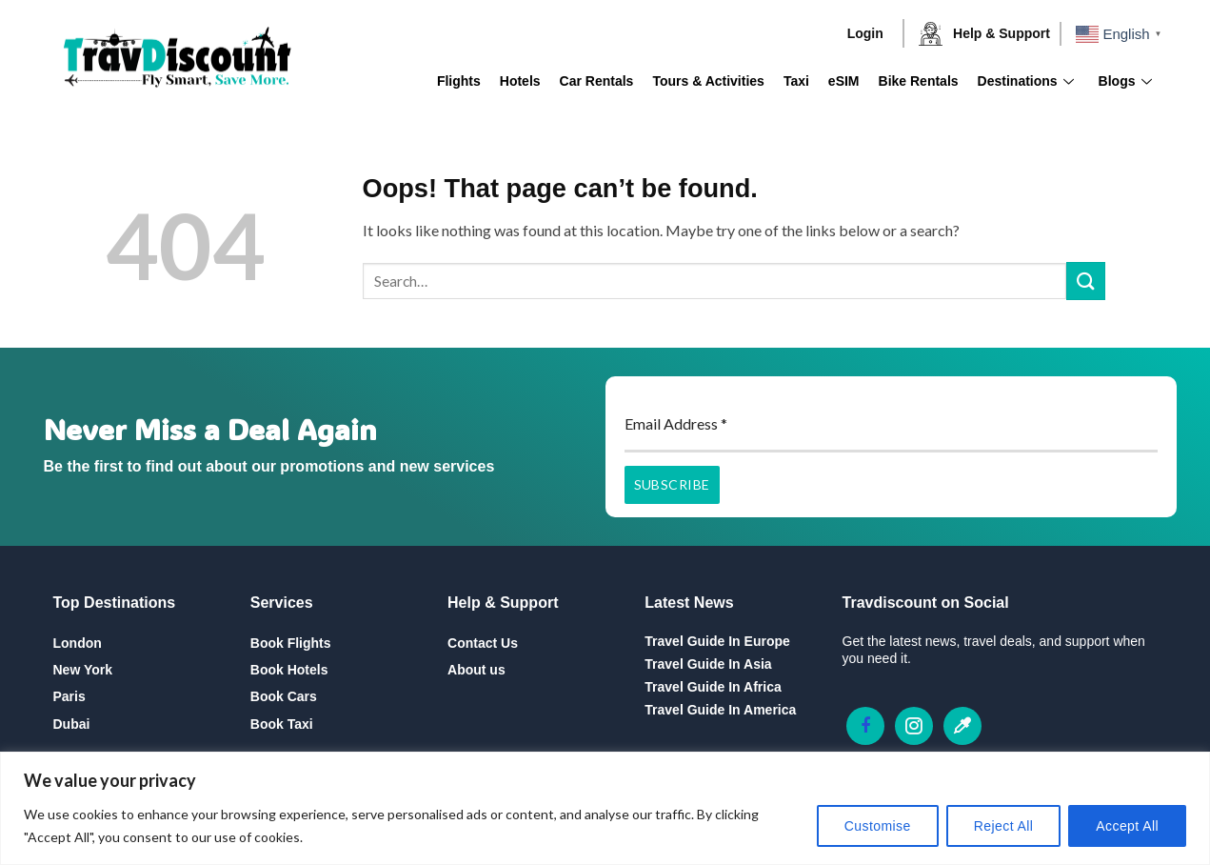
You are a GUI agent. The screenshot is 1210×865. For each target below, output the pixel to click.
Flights (459, 81)
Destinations (1026, 81)
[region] (605, 808)
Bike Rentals (919, 81)
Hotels (520, 81)
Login (865, 33)
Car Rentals (597, 81)
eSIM (844, 81)
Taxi (796, 81)
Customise (877, 826)
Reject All (1004, 826)
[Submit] (1085, 280)
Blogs (1125, 81)
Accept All (1127, 826)
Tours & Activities (708, 81)
